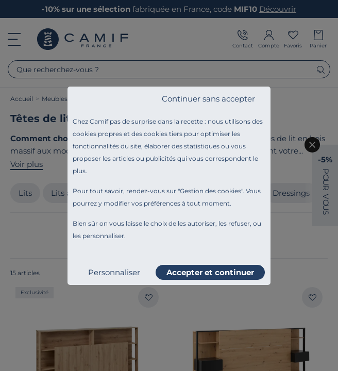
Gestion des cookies (210, 191)
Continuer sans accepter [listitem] (208, 99)
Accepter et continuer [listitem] (210, 272)
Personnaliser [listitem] (114, 272)
